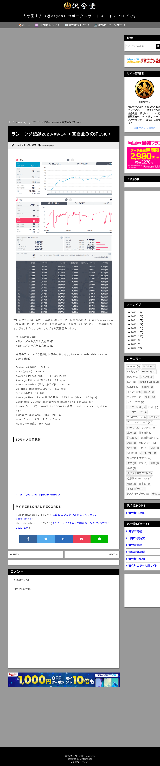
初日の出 (134, 453)
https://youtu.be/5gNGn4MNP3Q (38, 494)
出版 (143, 448)
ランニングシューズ (139, 422)
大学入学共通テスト (139, 473)
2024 (134, 320)
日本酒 (144, 483)
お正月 (149, 392)
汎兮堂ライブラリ (138, 493)
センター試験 (136, 407)
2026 (134, 312)
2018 (134, 344)
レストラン (149, 427)
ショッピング (135, 402)
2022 (134, 328)
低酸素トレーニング (139, 478)
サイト (150, 397)
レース (133, 427)
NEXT (113, 554)
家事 (131, 432)
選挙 (154, 463)
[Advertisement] (63, 94)
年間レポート (135, 488)
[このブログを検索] (140, 46)
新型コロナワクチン (139, 458)
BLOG (149, 366)
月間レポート (148, 442)
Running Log (48, 145)
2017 (134, 348)
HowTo (132, 376)
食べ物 (150, 453)
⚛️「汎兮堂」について (47, 25)
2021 (134, 332)
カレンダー (134, 397)
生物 (131, 463)
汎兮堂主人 (144, 102)
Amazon (133, 366)
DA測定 (133, 371)
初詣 (154, 448)
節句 (143, 463)
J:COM (147, 376)
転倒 (131, 483)
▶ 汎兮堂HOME (135, 513)
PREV (14, 554)
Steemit (133, 386)
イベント (134, 392)
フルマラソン (136, 417)
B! (64, 539)
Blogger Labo (86, 759)
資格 (131, 448)
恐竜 (131, 442)
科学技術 (145, 432)
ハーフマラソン (137, 412)
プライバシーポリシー (80, 762)
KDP (131, 381)
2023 (134, 324)
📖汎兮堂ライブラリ (77, 25)
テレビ (153, 407)
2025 (134, 316)
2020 (134, 336)
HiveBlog (148, 371)
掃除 (131, 468)
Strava (147, 386)
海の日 (132, 437)
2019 (134, 340)
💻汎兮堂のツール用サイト (110, 25)
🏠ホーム (24, 25)
